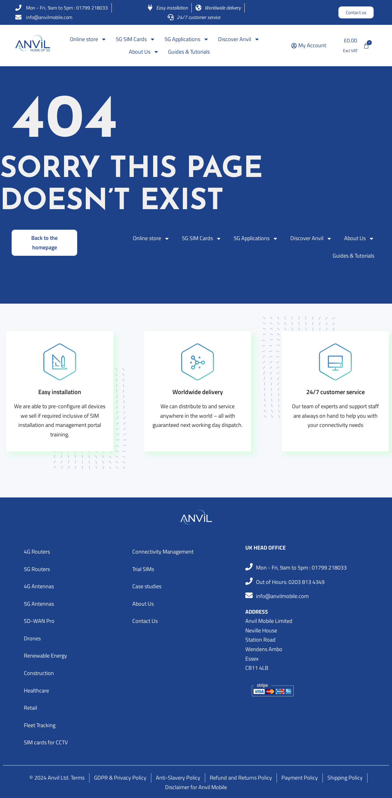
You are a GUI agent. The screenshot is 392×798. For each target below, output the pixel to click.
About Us (144, 52)
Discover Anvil (239, 39)
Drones (32, 638)
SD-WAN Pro (39, 621)
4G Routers (37, 551)
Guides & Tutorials (189, 52)
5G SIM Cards (135, 39)
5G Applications (186, 39)
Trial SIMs (143, 569)
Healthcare (36, 690)
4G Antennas (39, 586)
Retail (30, 708)
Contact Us (145, 621)
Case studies (146, 586)
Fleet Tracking (39, 725)
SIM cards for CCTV (46, 742)
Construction (39, 673)
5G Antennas (39, 604)
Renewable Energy (45, 655)
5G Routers (37, 569)
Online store (88, 39)
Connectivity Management (163, 551)
